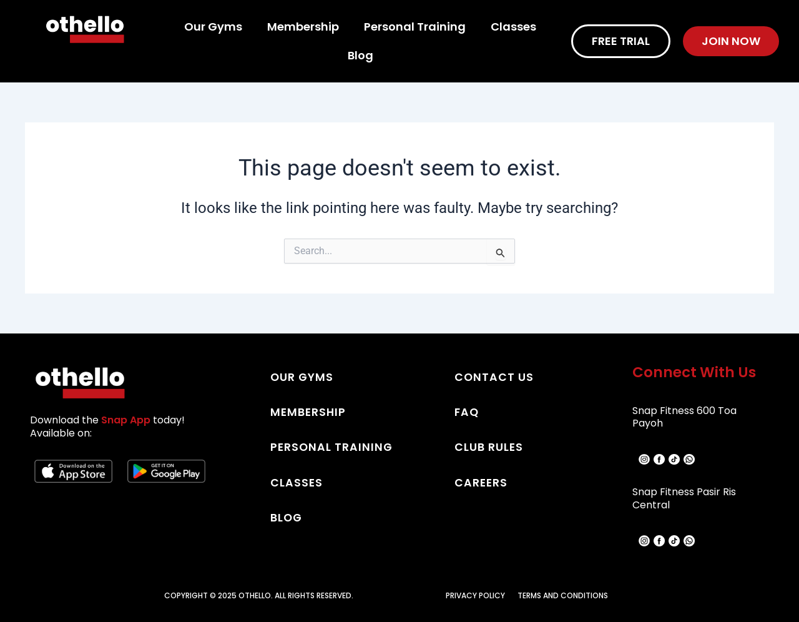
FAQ (467, 412)
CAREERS (481, 482)
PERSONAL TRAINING (332, 447)
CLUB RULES (489, 447)
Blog (360, 55)
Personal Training (415, 26)
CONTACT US (494, 377)
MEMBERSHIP (309, 412)
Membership (303, 26)
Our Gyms (213, 26)
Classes (513, 26)
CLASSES (296, 482)
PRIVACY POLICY (475, 595)
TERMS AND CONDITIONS (562, 595)
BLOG (286, 517)
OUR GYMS (302, 377)
